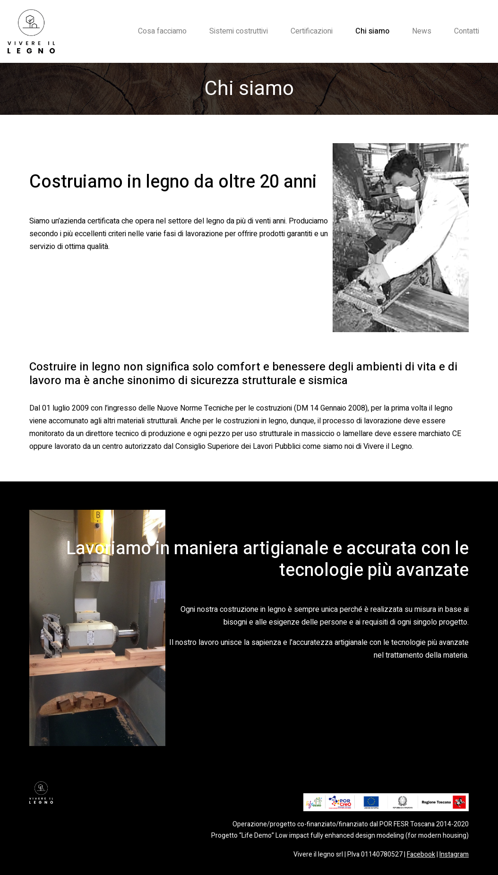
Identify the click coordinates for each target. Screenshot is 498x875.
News (421, 31)
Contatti (466, 31)
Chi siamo (372, 31)
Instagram (454, 854)
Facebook (421, 854)
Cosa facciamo (162, 31)
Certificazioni (312, 31)
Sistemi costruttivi (238, 31)
